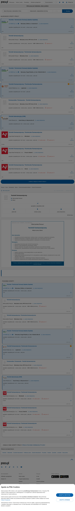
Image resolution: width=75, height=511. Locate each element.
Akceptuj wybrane (64, 499)
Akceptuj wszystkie (64, 495)
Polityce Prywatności (5, 500)
